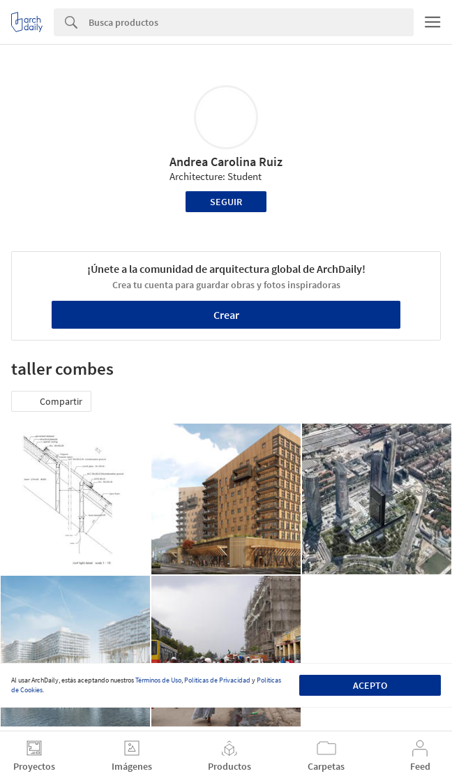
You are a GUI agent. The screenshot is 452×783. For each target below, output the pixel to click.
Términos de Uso (158, 680)
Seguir (226, 201)
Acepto (370, 685)
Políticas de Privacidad (217, 680)
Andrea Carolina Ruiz (226, 162)
